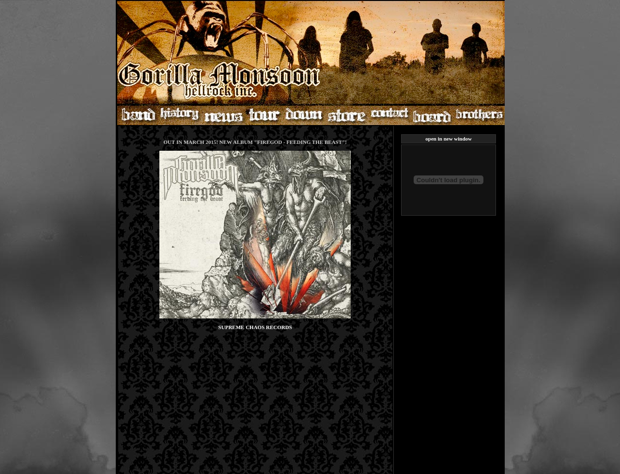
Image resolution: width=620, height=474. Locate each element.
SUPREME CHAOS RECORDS (255, 327)
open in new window (448, 139)
